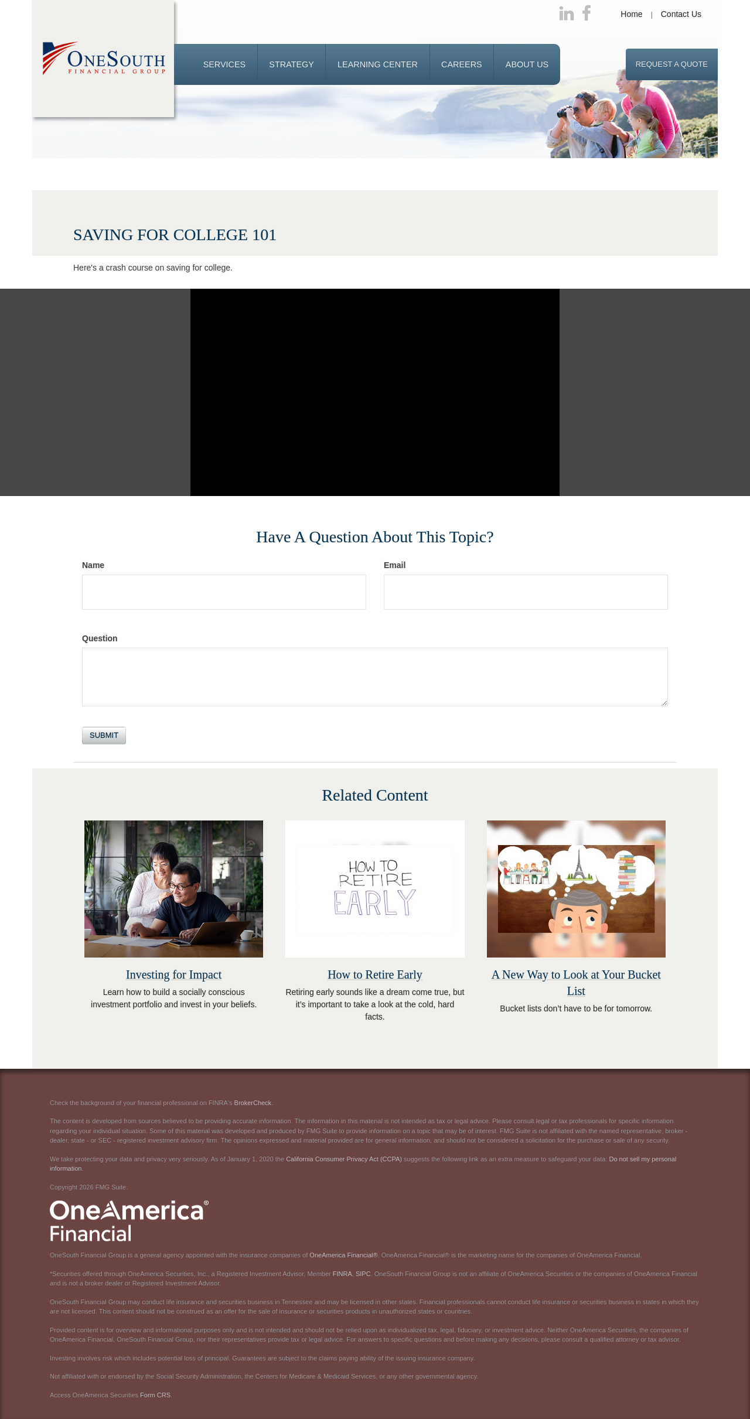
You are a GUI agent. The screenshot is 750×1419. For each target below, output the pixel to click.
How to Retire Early (375, 974)
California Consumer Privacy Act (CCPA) (344, 1158)
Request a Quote (672, 64)
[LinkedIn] (567, 14)
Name (93, 565)
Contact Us (681, 14)
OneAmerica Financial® (343, 1255)
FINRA (342, 1273)
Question (100, 638)
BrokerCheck (253, 1102)
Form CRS (155, 1395)
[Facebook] (586, 14)
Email (394, 565)
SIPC (363, 1273)
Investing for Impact (173, 974)
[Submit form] (104, 735)
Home (631, 14)
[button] (225, 64)
